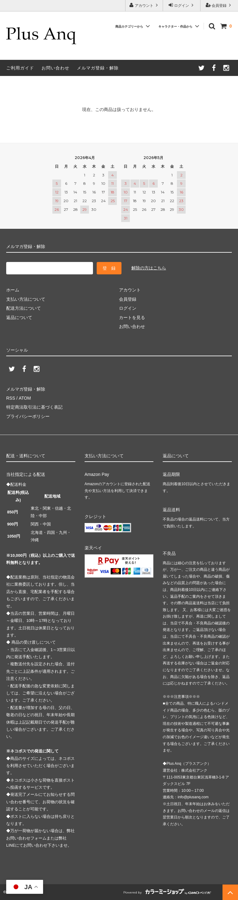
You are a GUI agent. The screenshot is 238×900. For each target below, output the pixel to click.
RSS (10, 398)
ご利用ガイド (20, 67)
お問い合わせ (55, 67)
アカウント (144, 5)
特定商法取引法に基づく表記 (34, 407)
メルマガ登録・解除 (98, 67)
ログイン (181, 5)
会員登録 (219, 5)
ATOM (25, 398)
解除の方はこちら (148, 267)
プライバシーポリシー (28, 416)
